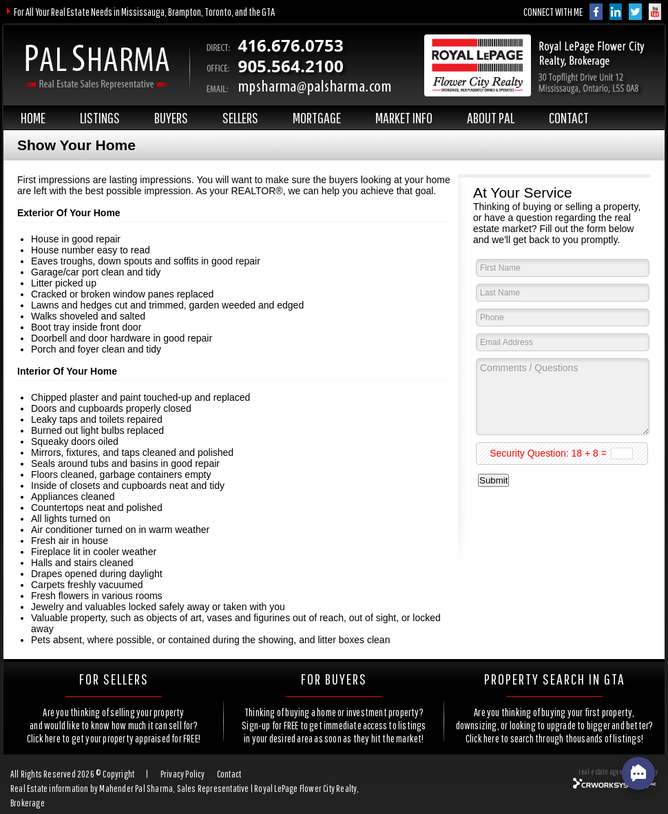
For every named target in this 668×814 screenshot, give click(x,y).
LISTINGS (100, 117)
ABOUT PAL (490, 117)
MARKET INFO (403, 117)
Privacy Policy (182, 774)
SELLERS (240, 117)
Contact (229, 774)
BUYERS (171, 117)
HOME (33, 117)
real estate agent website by (618, 771)
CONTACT (569, 117)
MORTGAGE (317, 117)
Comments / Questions (562, 396)
